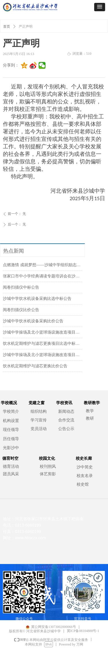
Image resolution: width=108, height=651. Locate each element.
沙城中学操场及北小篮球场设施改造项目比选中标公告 (42, 332)
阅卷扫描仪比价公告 (21, 310)
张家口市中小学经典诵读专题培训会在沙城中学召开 (42, 276)
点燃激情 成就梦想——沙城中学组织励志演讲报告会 (42, 265)
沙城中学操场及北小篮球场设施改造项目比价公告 (42, 355)
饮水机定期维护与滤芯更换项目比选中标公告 (42, 343)
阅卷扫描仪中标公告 (21, 287)
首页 (6, 26)
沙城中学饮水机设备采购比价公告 (33, 321)
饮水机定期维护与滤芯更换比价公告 (35, 366)
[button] (99, 7)
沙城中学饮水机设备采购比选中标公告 (37, 298)
